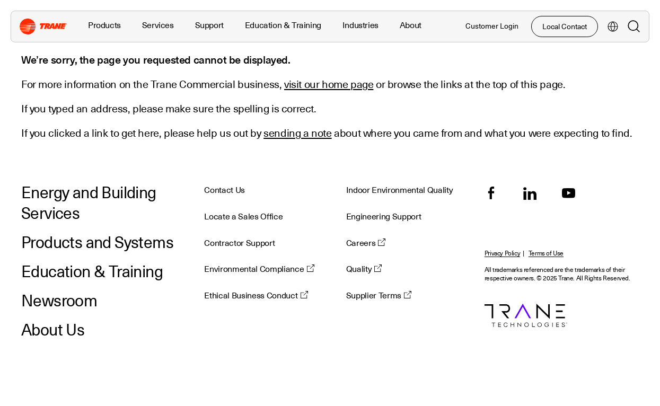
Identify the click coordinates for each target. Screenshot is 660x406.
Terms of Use (546, 254)
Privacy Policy (502, 254)
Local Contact (564, 26)
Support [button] (209, 25)
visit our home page (328, 84)
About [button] (410, 25)
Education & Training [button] (283, 25)
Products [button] (104, 25)
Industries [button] (360, 25)
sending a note (297, 133)
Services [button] (158, 25)
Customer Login (491, 26)
